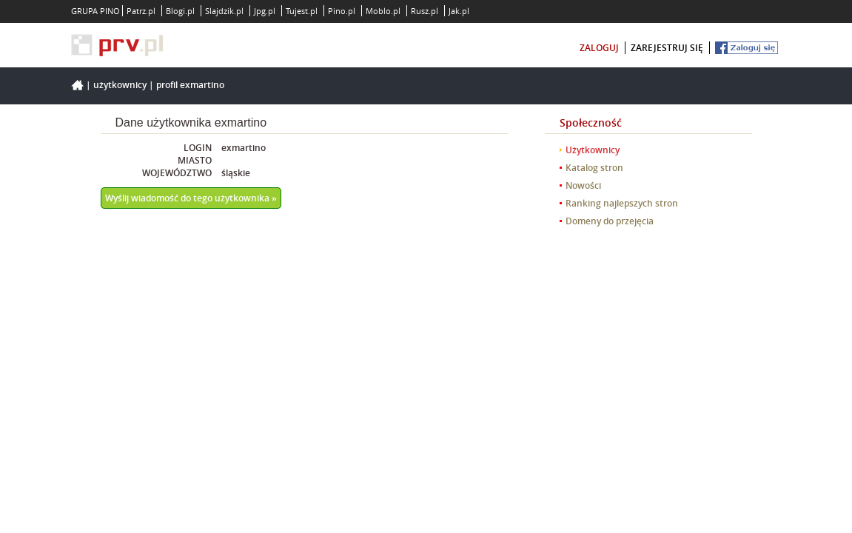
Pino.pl (341, 10)
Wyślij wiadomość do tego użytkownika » (191, 198)
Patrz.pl (141, 10)
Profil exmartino (190, 84)
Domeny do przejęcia (610, 221)
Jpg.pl (264, 10)
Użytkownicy (120, 84)
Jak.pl (459, 10)
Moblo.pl (383, 10)
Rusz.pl (424, 10)
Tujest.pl (302, 10)
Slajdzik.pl (224, 10)
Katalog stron (594, 167)
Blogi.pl (180, 10)
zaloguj (599, 47)
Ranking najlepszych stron (622, 203)
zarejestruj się (667, 47)
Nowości (583, 185)
